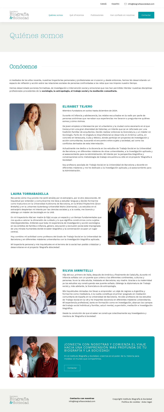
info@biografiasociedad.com (82, 401)
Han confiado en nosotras (122, 15)
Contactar (146, 15)
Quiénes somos (56, 15)
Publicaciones (97, 15)
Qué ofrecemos (77, 15)
